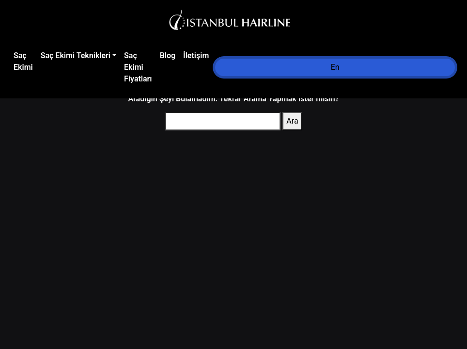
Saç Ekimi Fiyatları (138, 67)
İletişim (196, 55)
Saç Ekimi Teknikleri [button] (75, 55)
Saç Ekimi (23, 61)
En (335, 67)
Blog (167, 55)
